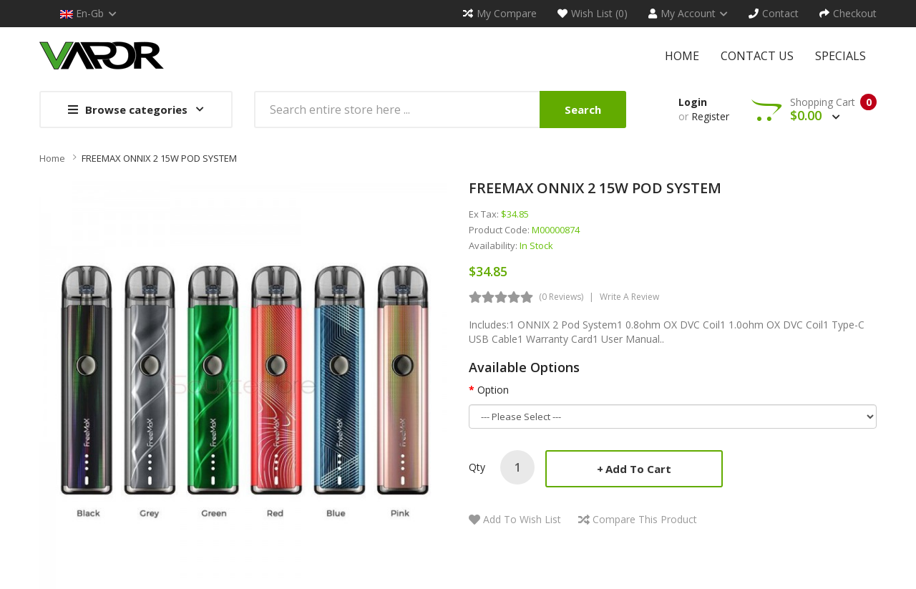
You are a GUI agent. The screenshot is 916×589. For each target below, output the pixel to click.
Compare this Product (645, 519)
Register (710, 116)
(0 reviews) (561, 297)
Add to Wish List (522, 519)
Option (493, 389)
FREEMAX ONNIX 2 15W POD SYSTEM (159, 158)
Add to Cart (638, 469)
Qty (477, 467)
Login (692, 102)
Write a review (629, 297)
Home (52, 158)
